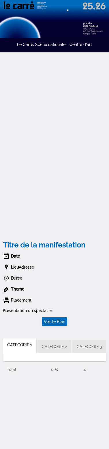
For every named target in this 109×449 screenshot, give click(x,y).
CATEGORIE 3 (89, 346)
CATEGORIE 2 (54, 346)
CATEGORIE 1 (19, 345)
